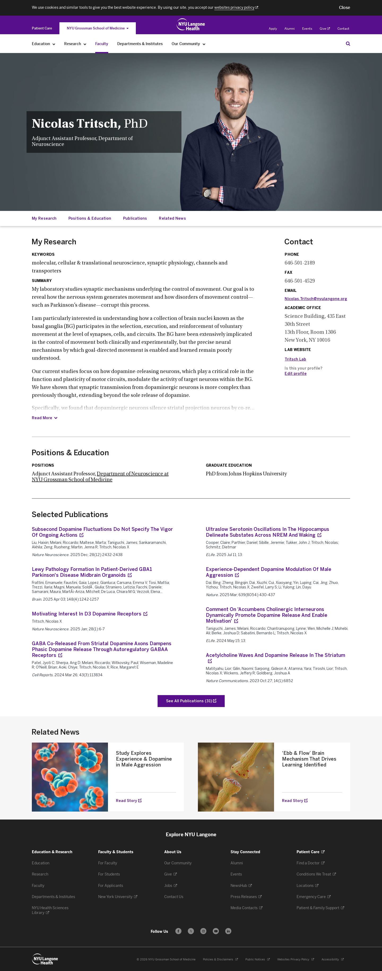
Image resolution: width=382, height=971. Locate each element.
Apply (273, 29)
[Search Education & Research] (348, 43)
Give (325, 29)
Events (307, 29)
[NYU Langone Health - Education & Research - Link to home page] (45, 959)
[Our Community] (204, 43)
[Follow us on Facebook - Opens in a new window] (178, 931)
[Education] (54, 43)
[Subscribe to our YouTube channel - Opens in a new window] (216, 931)
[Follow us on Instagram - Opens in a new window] (203, 931)
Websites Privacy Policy (295, 959)
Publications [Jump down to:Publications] (135, 218)
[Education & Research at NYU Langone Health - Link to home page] (191, 24)
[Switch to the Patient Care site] (42, 28)
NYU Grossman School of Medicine (97, 28)
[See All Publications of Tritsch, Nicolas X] (191, 701)
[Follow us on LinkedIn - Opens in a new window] (228, 931)
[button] (344, 8)
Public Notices (257, 959)
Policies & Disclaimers (220, 959)
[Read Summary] (44, 418)
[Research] (85, 43)
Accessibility (333, 959)
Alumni (289, 29)
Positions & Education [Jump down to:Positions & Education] (89, 218)
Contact (343, 29)
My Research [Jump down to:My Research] (44, 218)
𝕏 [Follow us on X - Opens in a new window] (191, 932)
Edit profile (295, 373)
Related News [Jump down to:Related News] (172, 218)
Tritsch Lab (295, 359)
